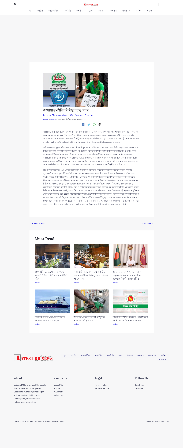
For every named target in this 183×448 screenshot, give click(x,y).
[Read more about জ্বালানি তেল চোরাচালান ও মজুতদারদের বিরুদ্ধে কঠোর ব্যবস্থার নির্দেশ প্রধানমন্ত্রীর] (130, 256)
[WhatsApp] (94, 124)
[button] (15, 4)
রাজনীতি (98, 357)
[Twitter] (88, 124)
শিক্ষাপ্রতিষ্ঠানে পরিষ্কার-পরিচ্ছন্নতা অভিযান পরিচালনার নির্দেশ (130, 318)
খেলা (120, 357)
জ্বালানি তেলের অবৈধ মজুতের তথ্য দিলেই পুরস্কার (89, 318)
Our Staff (58, 391)
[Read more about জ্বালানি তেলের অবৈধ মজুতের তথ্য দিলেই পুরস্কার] (91, 301)
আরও (162, 359)
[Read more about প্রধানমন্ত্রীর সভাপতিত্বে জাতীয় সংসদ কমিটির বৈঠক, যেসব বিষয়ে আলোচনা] (91, 256)
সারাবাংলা (152, 357)
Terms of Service (102, 388)
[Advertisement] (91, 34)
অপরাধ (140, 357)
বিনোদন (129, 357)
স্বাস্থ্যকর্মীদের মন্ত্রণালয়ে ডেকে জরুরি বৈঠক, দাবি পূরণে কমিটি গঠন (50, 275)
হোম (64, 357)
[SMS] (100, 124)
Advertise (58, 395)
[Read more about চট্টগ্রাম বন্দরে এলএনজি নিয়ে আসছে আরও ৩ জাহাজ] (52, 301)
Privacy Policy (101, 385)
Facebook (139, 385)
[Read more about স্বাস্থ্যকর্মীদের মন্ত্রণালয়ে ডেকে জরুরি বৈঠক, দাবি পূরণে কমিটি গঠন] (52, 256)
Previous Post (37, 223)
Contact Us (59, 388)
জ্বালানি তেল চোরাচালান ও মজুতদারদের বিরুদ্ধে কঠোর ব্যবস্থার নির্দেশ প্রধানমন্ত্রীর (127, 275)
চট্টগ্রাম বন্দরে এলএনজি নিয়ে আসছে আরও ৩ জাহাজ (50, 318)
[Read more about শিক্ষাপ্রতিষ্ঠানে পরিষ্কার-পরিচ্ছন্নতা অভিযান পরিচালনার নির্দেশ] (130, 301)
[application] (148, 11)
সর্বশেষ (163, 357)
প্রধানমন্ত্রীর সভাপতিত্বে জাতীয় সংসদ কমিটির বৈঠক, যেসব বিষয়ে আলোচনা (91, 275)
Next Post (147, 223)
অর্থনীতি (110, 357)
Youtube (139, 388)
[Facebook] (83, 124)
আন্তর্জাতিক (86, 357)
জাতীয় (37, 283)
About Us (58, 385)
